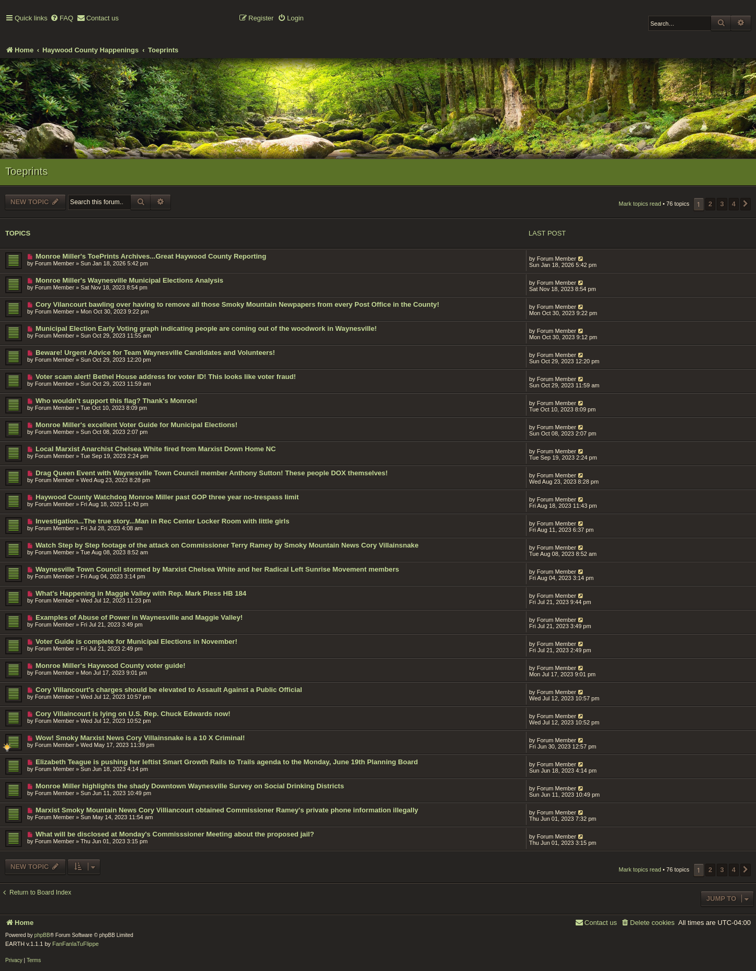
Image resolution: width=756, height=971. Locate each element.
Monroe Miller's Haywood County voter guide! (111, 665)
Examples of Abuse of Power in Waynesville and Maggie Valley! (139, 617)
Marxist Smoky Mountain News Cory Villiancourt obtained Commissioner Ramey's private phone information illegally (227, 810)
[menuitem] (61, 18)
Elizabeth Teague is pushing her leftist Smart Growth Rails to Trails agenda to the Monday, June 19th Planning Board (227, 762)
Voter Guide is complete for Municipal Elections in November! (136, 641)
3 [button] (722, 204)
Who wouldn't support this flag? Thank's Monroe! (117, 401)
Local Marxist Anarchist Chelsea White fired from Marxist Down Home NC (156, 449)
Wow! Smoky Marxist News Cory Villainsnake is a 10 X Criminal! (140, 738)
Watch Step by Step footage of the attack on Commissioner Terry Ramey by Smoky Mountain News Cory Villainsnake (227, 545)
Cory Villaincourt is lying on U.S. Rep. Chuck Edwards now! (133, 714)
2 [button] (710, 204)
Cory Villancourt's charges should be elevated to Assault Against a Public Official (169, 690)
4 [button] (734, 204)
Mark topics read (639, 203)
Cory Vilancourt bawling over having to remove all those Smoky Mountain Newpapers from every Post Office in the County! (237, 304)
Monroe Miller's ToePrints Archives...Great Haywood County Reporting (151, 256)
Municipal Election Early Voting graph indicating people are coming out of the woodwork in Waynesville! (206, 328)
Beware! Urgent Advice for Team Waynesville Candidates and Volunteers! (155, 352)
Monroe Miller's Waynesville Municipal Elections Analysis (129, 280)
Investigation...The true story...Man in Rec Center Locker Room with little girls (163, 521)
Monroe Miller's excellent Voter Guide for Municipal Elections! (136, 425)
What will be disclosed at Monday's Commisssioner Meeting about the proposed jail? (175, 834)
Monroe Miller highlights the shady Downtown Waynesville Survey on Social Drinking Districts (190, 786)
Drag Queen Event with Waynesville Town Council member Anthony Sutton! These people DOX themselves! (212, 473)
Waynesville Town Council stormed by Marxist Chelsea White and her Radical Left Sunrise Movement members (217, 569)
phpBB (42, 935)
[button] (745, 204)
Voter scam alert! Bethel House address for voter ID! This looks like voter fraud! (166, 377)
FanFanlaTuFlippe (75, 944)
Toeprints (26, 171)
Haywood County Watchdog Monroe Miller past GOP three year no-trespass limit (167, 497)
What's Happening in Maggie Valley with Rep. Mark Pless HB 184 (141, 593)
